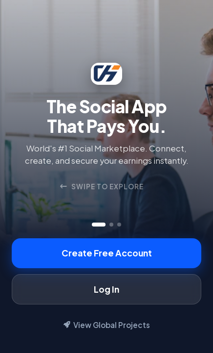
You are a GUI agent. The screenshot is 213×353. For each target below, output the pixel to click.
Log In (106, 289)
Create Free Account (107, 253)
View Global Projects (107, 324)
